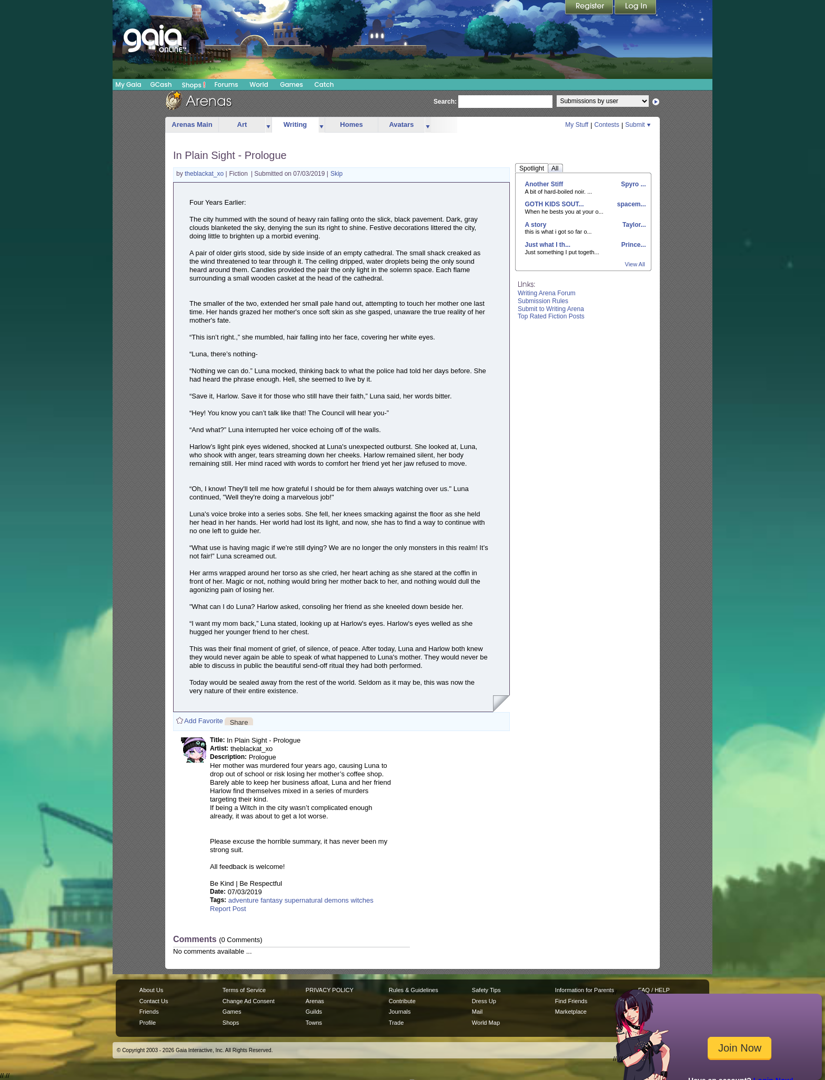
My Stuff (576, 124)
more (268, 125)
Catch (324, 84)
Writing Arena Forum (547, 293)
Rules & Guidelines (413, 990)
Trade (396, 1022)
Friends (149, 1011)
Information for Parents (584, 990)
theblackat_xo (205, 173)
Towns (314, 1022)
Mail (477, 1011)
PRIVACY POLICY (330, 990)
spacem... (630, 204)
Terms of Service (244, 990)
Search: (445, 101)
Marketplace (571, 1011)
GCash (161, 84)
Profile (147, 1022)
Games (291, 84)
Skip (336, 173)
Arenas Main (192, 124)
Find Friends (571, 1001)
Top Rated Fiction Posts (551, 316)
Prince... (632, 244)
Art (242, 124)
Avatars (401, 124)
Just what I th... (548, 244)
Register (590, 8)
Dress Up (484, 1001)
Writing (295, 124)
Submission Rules (543, 301)
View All (635, 264)
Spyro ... (632, 184)
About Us (151, 990)
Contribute (402, 1001)
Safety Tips (486, 990)
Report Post (228, 909)
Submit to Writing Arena (551, 309)
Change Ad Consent (249, 1001)
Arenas (315, 1001)
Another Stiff (544, 184)
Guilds (314, 1011)
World (258, 84)
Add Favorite (203, 721)
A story (536, 224)
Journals (400, 1011)
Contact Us (153, 1001)
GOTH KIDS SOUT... (554, 204)
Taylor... (633, 224)
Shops (194, 84)
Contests (607, 124)
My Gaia (128, 84)
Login (636, 8)
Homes (351, 124)
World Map (486, 1022)
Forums (226, 84)
